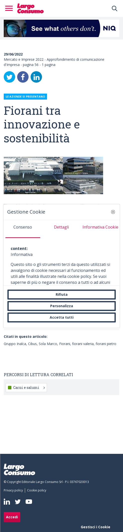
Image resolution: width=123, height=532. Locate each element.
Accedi (12, 517)
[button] (113, 212)
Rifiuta (62, 294)
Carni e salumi (29, 387)
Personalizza (61, 305)
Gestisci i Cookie (95, 527)
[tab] (22, 229)
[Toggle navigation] (10, 8)
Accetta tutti (62, 317)
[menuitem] (14, 490)
